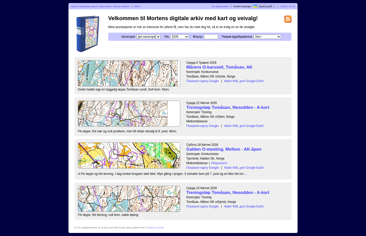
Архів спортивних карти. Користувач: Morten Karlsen (100, 6)
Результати (219, 163)
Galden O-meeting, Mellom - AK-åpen (223, 149)
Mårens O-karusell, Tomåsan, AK (219, 67)
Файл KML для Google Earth (244, 81)
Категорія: (129, 36)
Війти (137, 6)
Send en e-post (155, 227)
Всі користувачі (220, 6)
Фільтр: (198, 36)
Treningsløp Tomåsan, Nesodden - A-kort (227, 107)
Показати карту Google (202, 81)
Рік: (167, 36)
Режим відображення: (237, 36)
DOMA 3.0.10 (287, 6)
